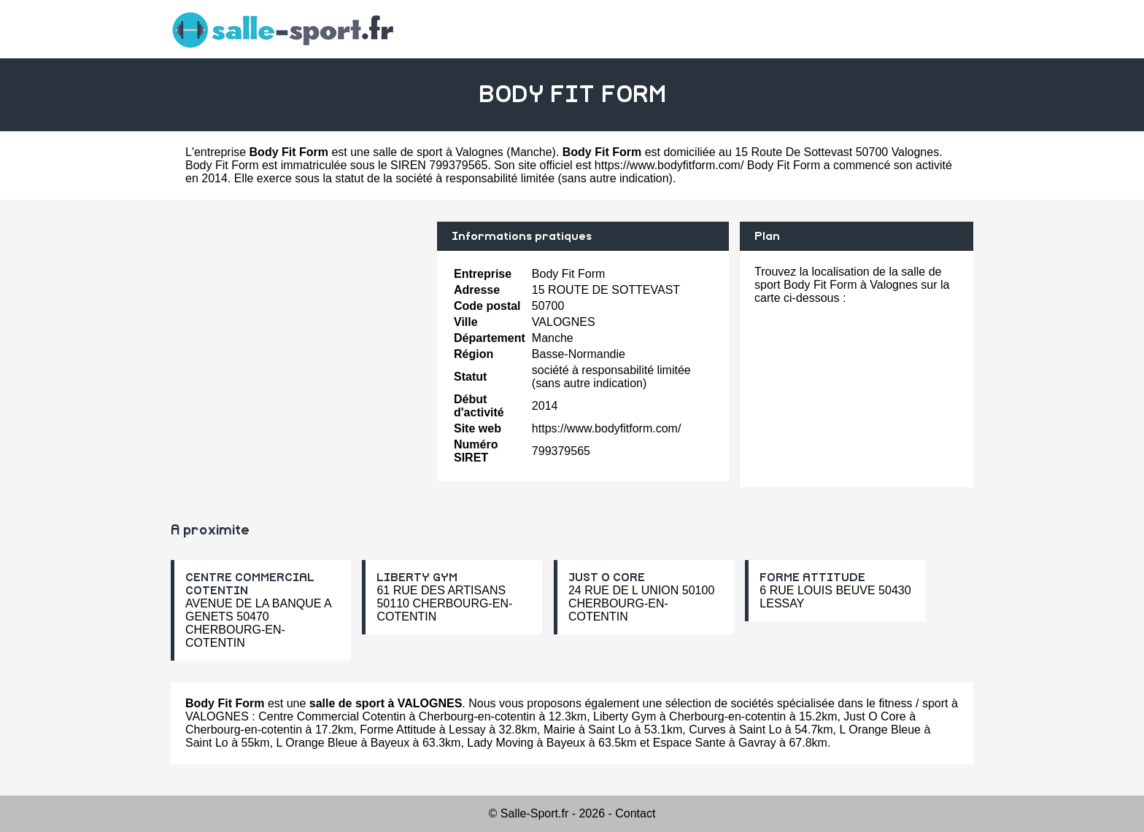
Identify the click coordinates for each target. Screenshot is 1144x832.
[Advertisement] (298, 324)
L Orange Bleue (880, 729)
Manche (531, 152)
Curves (707, 729)
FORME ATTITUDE (812, 577)
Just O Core (874, 716)
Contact (635, 813)
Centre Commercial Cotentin (332, 716)
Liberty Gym (624, 716)
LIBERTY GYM (416, 577)
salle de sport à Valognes (438, 152)
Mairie (560, 729)
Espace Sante (689, 742)
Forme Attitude (398, 729)
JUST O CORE (606, 577)
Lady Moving (500, 742)
